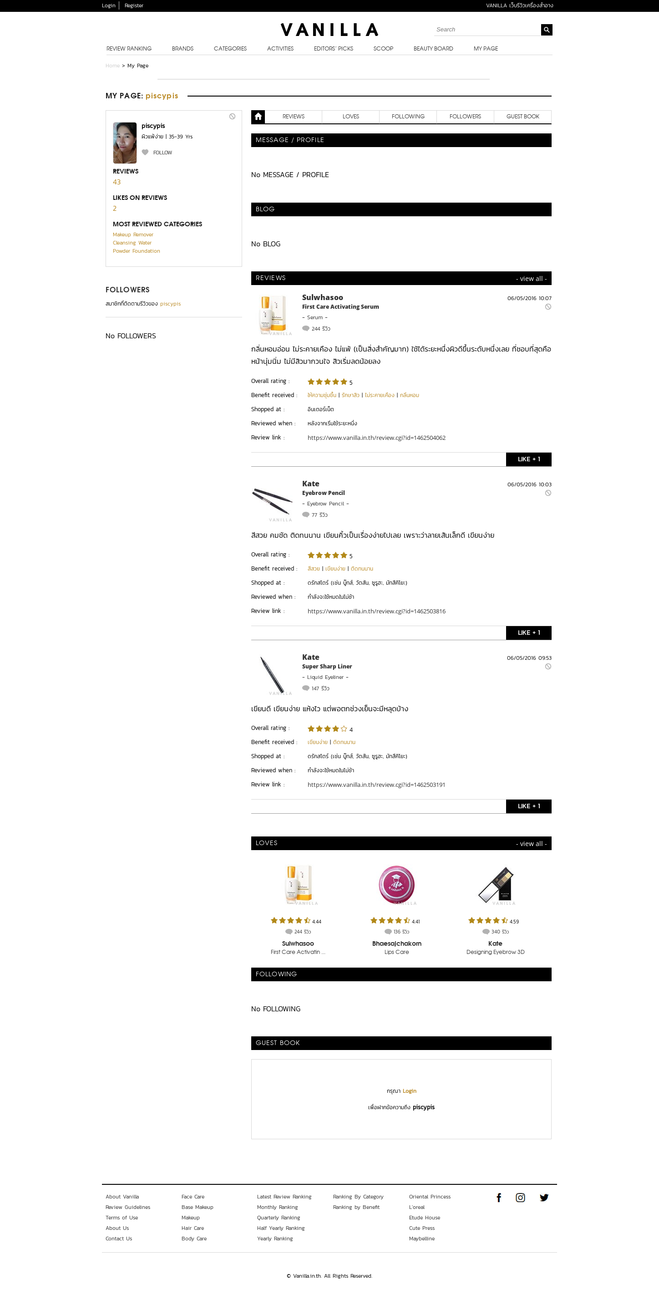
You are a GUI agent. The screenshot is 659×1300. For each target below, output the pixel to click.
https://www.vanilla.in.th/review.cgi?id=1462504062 (377, 437)
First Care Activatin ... (298, 952)
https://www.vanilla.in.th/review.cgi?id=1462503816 (377, 611)
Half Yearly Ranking (281, 1228)
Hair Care (193, 1228)
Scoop (383, 49)
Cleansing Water (132, 243)
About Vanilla (122, 1197)
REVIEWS (293, 117)
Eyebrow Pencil (323, 493)
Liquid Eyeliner (325, 677)
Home (113, 65)
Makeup (191, 1217)
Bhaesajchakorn (396, 944)
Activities (280, 49)
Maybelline (422, 1238)
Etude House (424, 1217)
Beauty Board (433, 49)
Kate (310, 484)
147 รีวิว (321, 688)
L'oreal (417, 1207)
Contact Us (119, 1238)
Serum (315, 317)
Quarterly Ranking (278, 1217)
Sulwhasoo (322, 297)
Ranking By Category (358, 1197)
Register (134, 5)
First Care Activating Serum (340, 307)
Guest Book (523, 117)
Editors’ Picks (333, 49)
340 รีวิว (500, 931)
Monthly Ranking (277, 1207)
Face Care (193, 1197)
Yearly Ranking (275, 1238)
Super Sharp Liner (327, 666)
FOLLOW (162, 152)
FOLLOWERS (128, 290)
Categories (230, 49)
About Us (117, 1228)
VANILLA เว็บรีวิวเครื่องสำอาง (519, 5)
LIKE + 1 (529, 459)
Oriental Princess (430, 1197)
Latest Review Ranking (284, 1197)
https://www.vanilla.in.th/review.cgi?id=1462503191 (377, 784)
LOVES (351, 117)
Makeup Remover (133, 234)
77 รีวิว (320, 515)
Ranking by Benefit (356, 1207)
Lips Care (397, 952)
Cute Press (422, 1228)
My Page (486, 49)
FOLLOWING (408, 117)
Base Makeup (197, 1207)
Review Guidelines (128, 1207)
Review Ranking (129, 49)
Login (109, 5)
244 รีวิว (321, 329)
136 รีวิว (401, 931)
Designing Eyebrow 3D (495, 952)
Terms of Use (122, 1217)
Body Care (194, 1238)
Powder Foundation (136, 251)
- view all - (531, 278)
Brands (182, 49)
